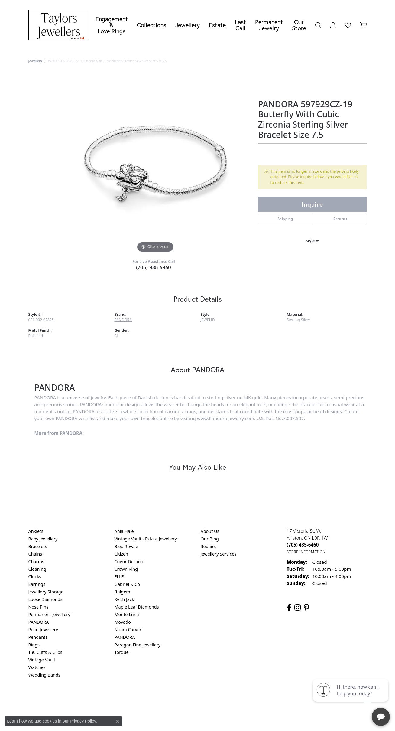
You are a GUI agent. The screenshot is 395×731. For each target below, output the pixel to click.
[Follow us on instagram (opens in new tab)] (297, 607)
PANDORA (123, 319)
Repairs (208, 546)
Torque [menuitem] (122, 652)
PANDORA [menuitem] (38, 622)
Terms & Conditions (203, 699)
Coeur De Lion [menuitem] (129, 561)
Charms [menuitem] (36, 561)
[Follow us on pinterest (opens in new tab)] (306, 607)
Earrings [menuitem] (36, 584)
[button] (318, 25)
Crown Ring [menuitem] (126, 569)
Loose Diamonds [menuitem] (45, 599)
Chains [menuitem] (35, 554)
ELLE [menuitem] (119, 576)
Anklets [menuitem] (36, 531)
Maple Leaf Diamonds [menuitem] (137, 607)
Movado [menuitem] (123, 622)
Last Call (240, 25)
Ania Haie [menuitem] (124, 531)
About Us (210, 531)
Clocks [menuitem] (34, 576)
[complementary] (351, 697)
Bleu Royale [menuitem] (126, 546)
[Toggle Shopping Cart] (363, 25)
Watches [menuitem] (37, 667)
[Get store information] (306, 551)
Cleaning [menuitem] (37, 569)
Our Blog (210, 539)
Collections (151, 25)
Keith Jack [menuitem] (124, 599)
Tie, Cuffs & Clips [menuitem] (45, 652)
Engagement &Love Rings (112, 25)
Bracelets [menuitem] (37, 546)
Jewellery (187, 25)
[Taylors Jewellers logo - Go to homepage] (60, 25)
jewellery (35, 61)
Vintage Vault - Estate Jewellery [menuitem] (146, 539)
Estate (217, 25)
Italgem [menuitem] (122, 592)
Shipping (285, 219)
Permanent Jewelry (269, 25)
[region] (155, 163)
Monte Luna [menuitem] (127, 614)
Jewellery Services (219, 554)
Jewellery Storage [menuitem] (45, 592)
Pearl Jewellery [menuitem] (43, 629)
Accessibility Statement (248, 699)
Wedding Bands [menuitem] (44, 675)
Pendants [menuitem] (38, 637)
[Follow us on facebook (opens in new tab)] (289, 607)
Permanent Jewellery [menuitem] (49, 614)
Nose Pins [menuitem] (38, 607)
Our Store (299, 25)
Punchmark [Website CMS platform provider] (208, 719)
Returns (340, 219)
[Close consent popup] (117, 721)
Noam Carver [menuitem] (128, 629)
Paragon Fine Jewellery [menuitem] (138, 645)
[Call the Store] (303, 545)
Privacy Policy (167, 699)
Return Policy (137, 699)
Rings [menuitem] (34, 645)
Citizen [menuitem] (121, 554)
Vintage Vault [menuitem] (41, 660)
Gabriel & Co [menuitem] (127, 584)
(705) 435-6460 (153, 267)
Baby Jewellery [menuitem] (43, 539)
